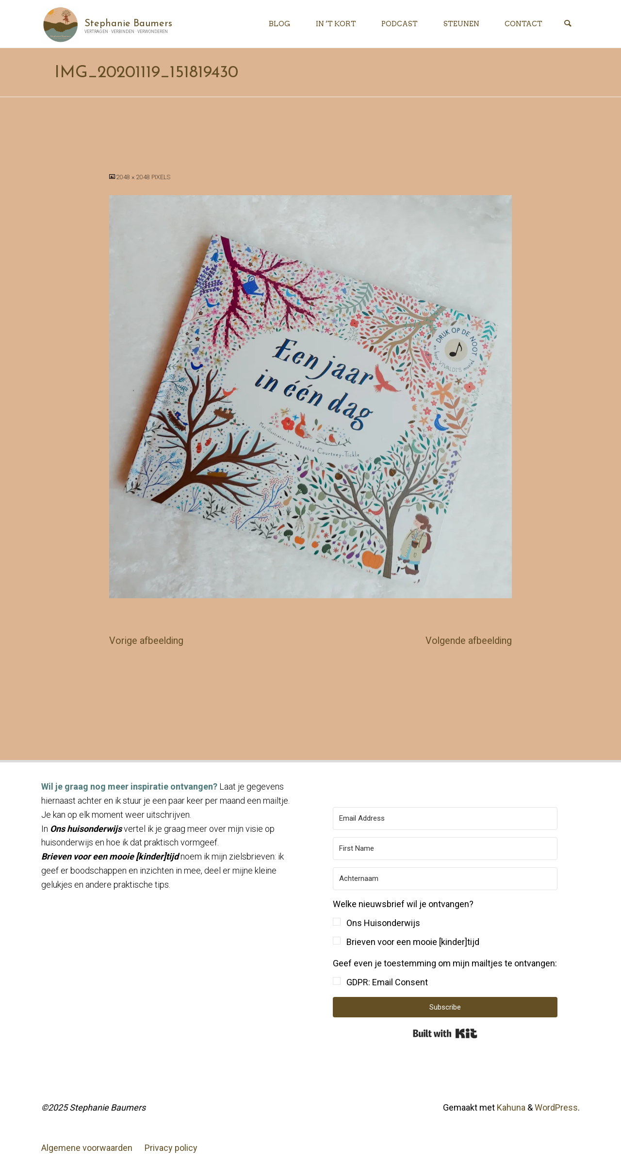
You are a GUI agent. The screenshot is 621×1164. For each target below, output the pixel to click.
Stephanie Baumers (128, 23)
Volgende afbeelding (468, 640)
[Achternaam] (445, 878)
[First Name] (445, 848)
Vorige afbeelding (146, 640)
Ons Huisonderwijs (383, 923)
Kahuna (510, 1107)
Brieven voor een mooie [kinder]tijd (412, 942)
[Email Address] (445, 818)
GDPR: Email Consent (387, 982)
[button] (445, 923)
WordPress (556, 1107)
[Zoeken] (567, 24)
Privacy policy (171, 1148)
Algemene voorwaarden (86, 1148)
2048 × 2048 (133, 177)
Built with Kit (445, 1033)
